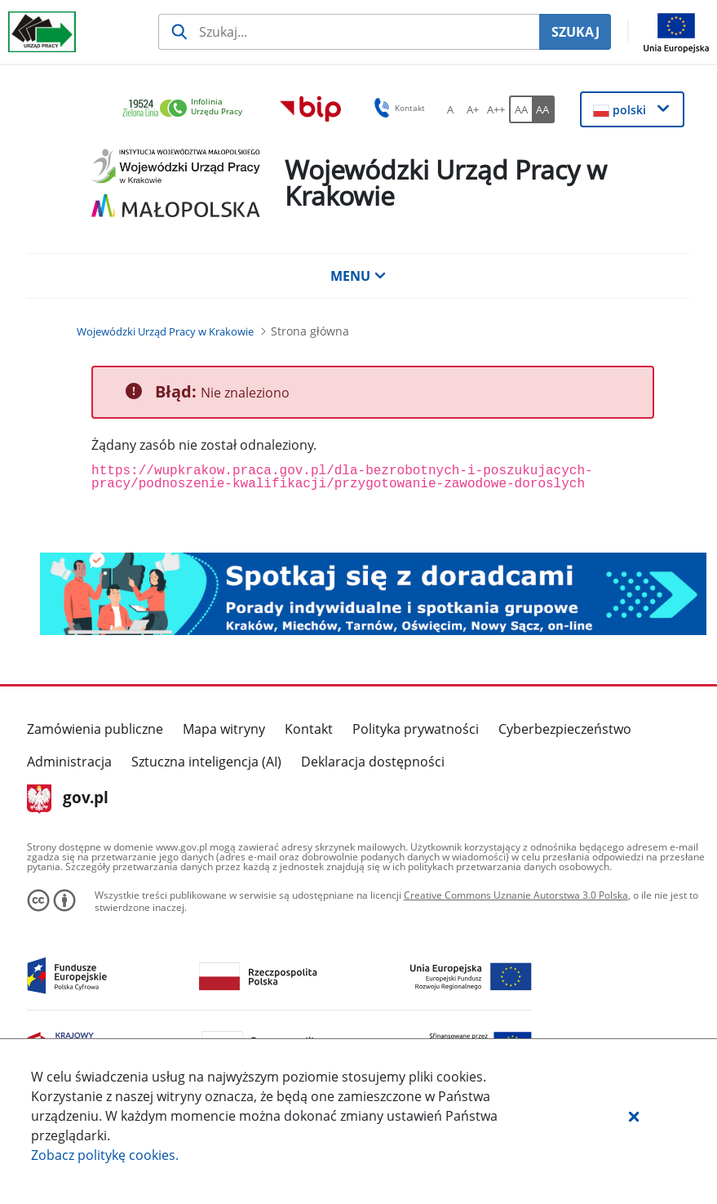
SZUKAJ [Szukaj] (575, 32)
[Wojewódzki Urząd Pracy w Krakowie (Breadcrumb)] (165, 331)
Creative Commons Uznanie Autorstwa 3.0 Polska (516, 895)
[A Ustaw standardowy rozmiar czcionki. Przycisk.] (450, 109)
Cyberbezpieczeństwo (564, 729)
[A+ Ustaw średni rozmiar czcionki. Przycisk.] (473, 109)
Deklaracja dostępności (373, 762)
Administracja (69, 762)
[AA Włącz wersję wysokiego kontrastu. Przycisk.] (543, 109)
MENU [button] (358, 276)
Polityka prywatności (415, 729)
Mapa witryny (224, 729)
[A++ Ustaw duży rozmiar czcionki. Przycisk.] (496, 109)
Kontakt (309, 729)
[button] (634, 1116)
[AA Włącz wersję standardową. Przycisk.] (520, 109)
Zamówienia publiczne (95, 729)
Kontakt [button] (397, 108)
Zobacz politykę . (105, 1155)
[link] (187, 109)
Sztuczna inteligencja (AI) (206, 762)
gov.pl (68, 799)
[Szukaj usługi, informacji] (348, 32)
